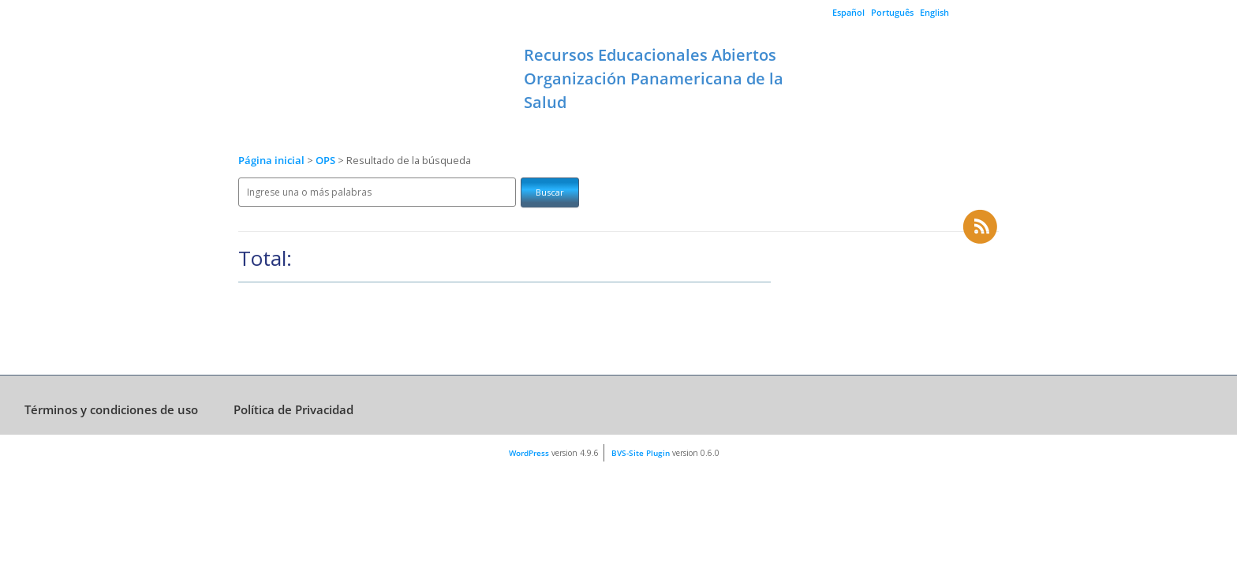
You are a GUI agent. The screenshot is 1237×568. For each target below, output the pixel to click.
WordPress (529, 452)
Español (848, 12)
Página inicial (271, 160)
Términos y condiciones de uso (111, 409)
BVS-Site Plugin (640, 452)
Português (892, 12)
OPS (327, 160)
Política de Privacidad (293, 409)
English (934, 12)
